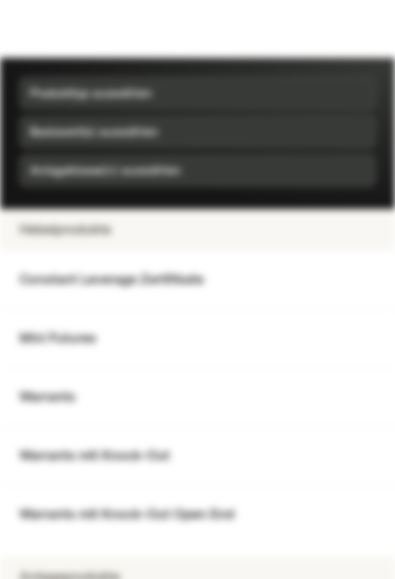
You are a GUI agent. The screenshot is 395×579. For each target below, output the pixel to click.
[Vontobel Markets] (63, 29)
